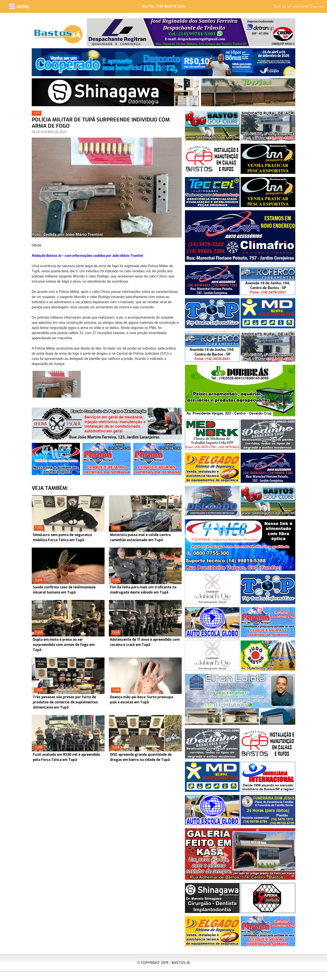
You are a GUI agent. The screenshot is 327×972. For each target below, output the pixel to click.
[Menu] (19, 6)
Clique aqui (317, 6)
